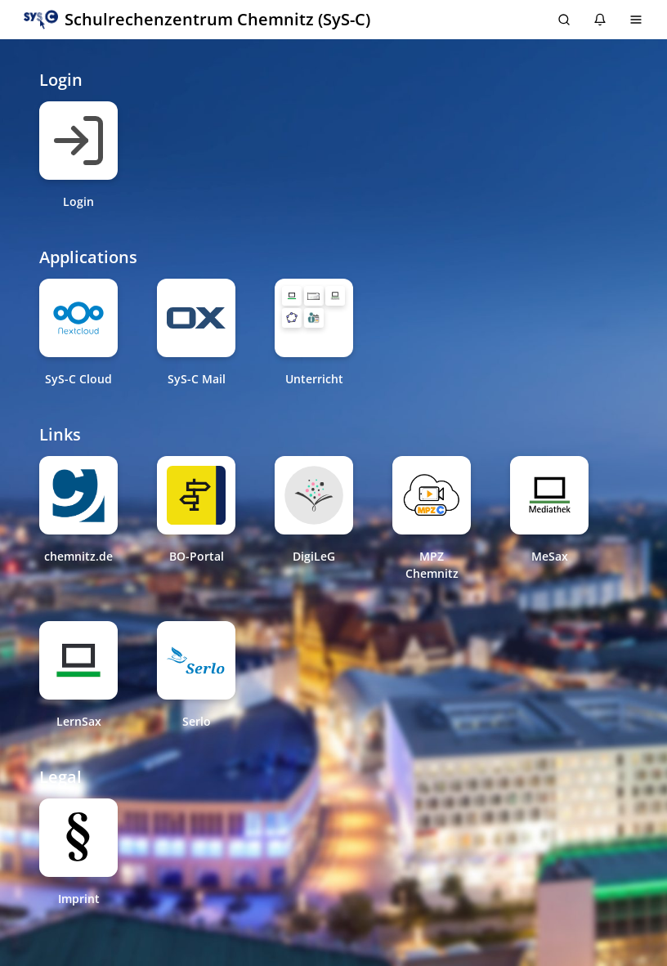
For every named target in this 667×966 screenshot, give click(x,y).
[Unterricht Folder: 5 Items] (314, 318)
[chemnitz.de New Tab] (78, 519)
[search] (564, 19)
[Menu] (636, 19)
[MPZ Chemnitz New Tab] (431, 519)
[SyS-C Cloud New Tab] (78, 333)
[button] (197, 19)
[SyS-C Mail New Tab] (196, 333)
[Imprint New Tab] (78, 852)
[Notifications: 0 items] (600, 19)
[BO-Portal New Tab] (196, 519)
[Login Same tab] (78, 155)
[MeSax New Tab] (549, 519)
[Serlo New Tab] (196, 675)
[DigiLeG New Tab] (314, 519)
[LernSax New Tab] (78, 675)
